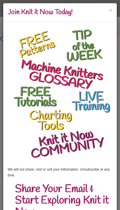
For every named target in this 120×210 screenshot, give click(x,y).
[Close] (110, 10)
